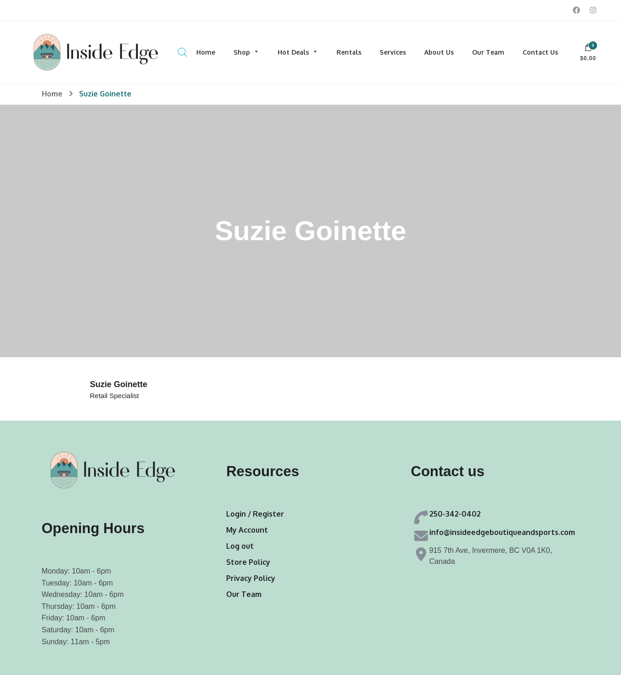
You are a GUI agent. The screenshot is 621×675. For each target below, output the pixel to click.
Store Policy (248, 562)
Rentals (348, 52)
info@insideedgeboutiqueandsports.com (502, 532)
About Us (439, 52)
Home (205, 52)
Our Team (488, 52)
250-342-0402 (455, 513)
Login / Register (255, 513)
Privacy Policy (250, 578)
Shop (246, 52)
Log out (240, 546)
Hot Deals (298, 52)
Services (393, 52)
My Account (247, 529)
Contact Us (540, 52)
